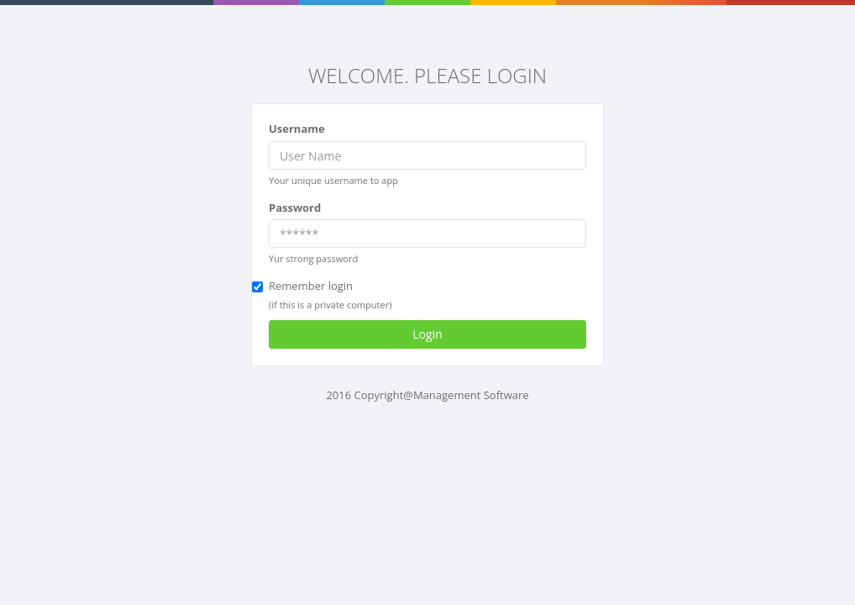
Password (295, 207)
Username (297, 128)
